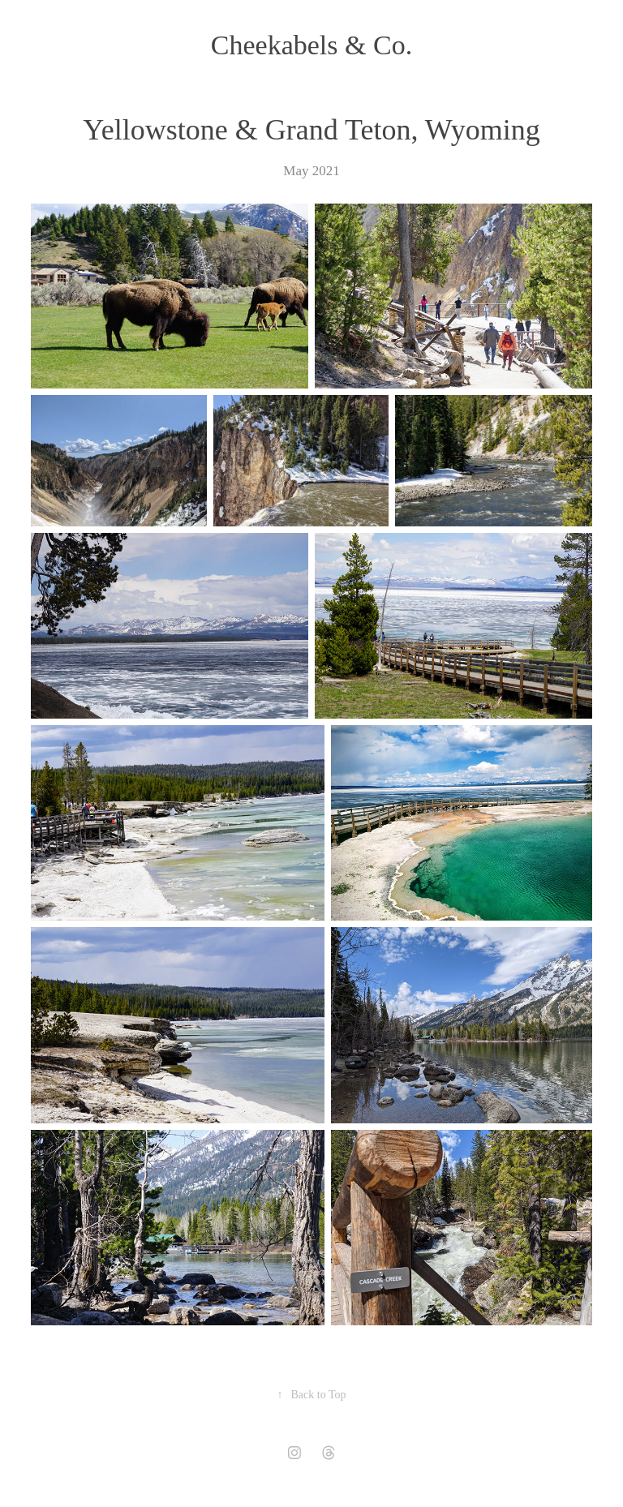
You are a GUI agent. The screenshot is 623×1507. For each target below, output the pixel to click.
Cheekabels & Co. (311, 45)
